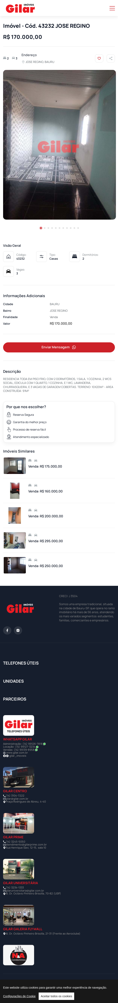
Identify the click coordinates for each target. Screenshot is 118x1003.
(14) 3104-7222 (15, 795)
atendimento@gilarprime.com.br (26, 844)
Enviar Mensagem (59, 347)
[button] (41, 228)
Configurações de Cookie (19, 996)
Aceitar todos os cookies (56, 996)
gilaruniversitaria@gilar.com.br (25, 890)
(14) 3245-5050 (15, 841)
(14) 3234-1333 (15, 887)
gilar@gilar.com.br (17, 798)
